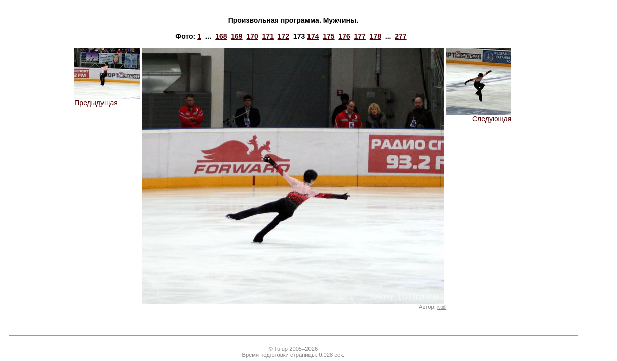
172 (283, 36)
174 (313, 36)
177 (360, 36)
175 (328, 36)
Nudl (441, 307)
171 (268, 36)
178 (375, 36)
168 (221, 36)
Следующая (478, 115)
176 (344, 36)
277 (400, 36)
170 (252, 36)
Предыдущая (107, 99)
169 (236, 36)
